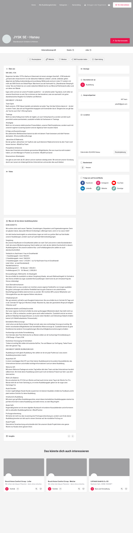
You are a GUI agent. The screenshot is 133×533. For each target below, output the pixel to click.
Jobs (88, 50)
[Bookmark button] (40, 489)
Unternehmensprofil (48, 50)
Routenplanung (120, 152)
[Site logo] (13, 5)
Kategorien (63, 5)
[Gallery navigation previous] (69, 436)
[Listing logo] (6, 39)
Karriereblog (76, 5)
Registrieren (102, 5)
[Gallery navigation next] (73, 436)
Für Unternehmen (122, 5)
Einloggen (90, 5)
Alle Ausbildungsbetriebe (47, 5)
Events (70, 50)
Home (34, 5)
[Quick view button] (36, 489)
